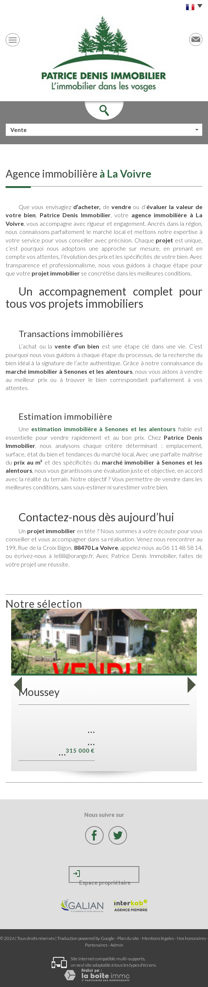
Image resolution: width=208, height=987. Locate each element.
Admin (116, 945)
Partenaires (96, 945)
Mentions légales (158, 938)
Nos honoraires (191, 938)
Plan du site (128, 938)
